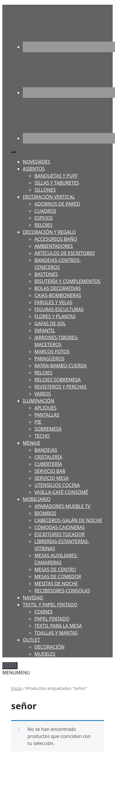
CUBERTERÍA (48, 464)
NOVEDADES (36, 161)
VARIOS (42, 394)
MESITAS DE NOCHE (56, 583)
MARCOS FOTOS (51, 351)
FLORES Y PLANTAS (55, 316)
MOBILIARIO (36, 499)
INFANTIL (44, 330)
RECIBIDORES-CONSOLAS (62, 590)
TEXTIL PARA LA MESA (58, 626)
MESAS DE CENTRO (55, 569)
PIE (37, 422)
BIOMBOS (45, 513)
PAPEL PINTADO (51, 618)
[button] (16, 672)
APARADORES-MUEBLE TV (62, 506)
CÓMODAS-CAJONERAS (59, 527)
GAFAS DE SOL (50, 323)
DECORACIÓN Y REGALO (49, 232)
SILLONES (45, 190)
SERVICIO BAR (49, 471)
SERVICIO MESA (51, 478)
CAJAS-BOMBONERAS (57, 295)
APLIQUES (45, 408)
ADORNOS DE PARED (57, 204)
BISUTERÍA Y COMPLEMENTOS (67, 281)
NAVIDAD (33, 597)
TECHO (42, 436)
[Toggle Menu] (13, 152)
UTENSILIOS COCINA (57, 485)
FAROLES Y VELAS (53, 302)
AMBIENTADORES (53, 246)
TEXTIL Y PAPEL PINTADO (50, 604)
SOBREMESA (48, 429)
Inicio (16, 688)
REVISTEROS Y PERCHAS (60, 386)
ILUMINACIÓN (38, 401)
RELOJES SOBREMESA (57, 379)
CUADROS (45, 211)
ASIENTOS (34, 169)
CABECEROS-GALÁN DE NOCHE (68, 520)
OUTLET (31, 640)
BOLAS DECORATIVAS (57, 288)
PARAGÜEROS (49, 358)
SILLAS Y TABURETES (56, 183)
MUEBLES (44, 654)
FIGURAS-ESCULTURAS (58, 309)
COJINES (43, 611)
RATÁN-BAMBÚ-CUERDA (60, 365)
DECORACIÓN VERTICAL (49, 197)
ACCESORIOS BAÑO (55, 239)
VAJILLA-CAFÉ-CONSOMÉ (61, 492)
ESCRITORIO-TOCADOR (59, 534)
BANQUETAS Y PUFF (56, 176)
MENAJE (31, 443)
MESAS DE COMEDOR (57, 576)
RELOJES (43, 225)
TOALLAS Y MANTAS (56, 633)
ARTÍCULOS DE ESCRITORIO (64, 253)
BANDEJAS (45, 450)
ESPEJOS (43, 218)
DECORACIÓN (49, 647)
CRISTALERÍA (48, 457)
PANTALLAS (46, 415)
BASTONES (46, 274)
